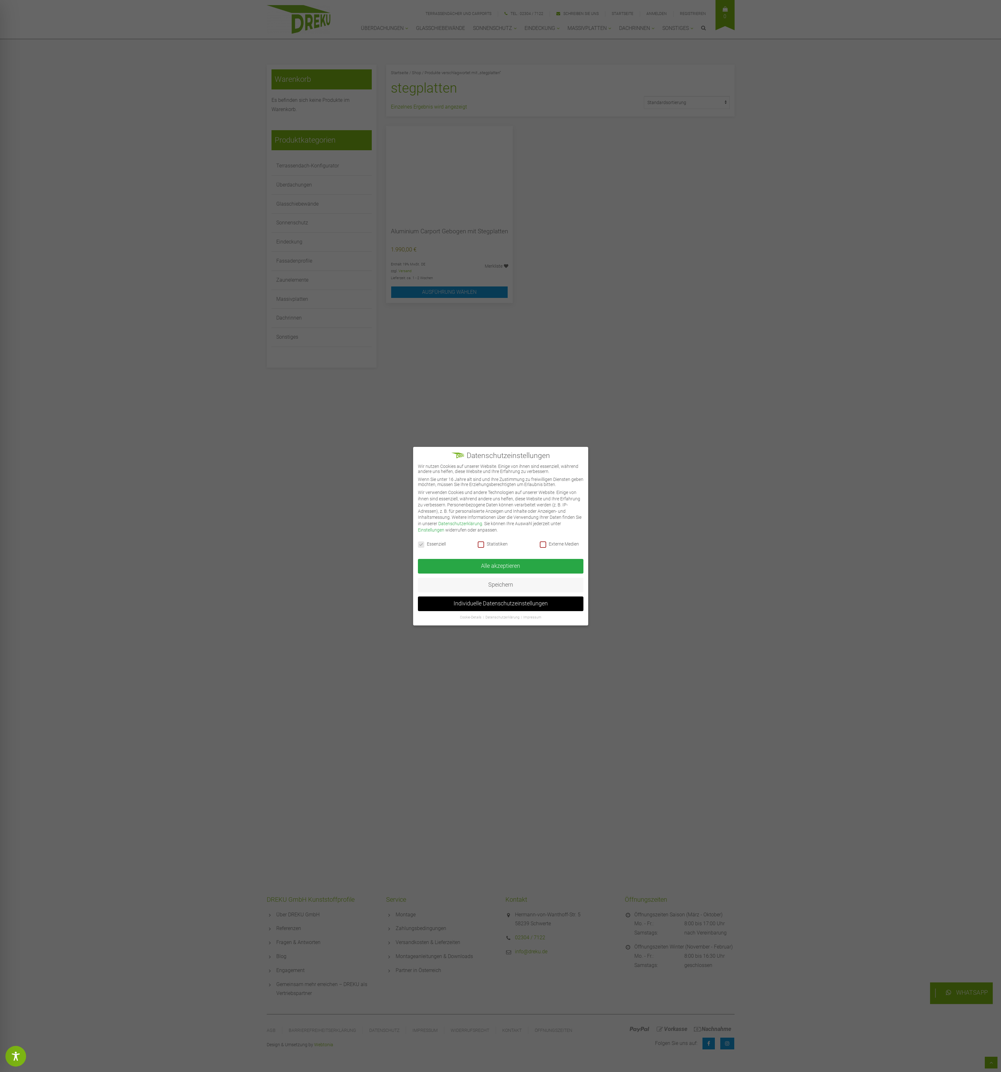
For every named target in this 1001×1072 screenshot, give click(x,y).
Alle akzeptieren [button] (500, 566)
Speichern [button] (500, 585)
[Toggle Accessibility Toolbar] (16, 1056)
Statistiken (493, 544)
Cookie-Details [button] (471, 617)
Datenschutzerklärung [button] (502, 617)
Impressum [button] (532, 617)
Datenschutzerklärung (460, 523)
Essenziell (432, 544)
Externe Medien (559, 544)
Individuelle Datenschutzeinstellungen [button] (501, 603)
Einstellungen (431, 529)
